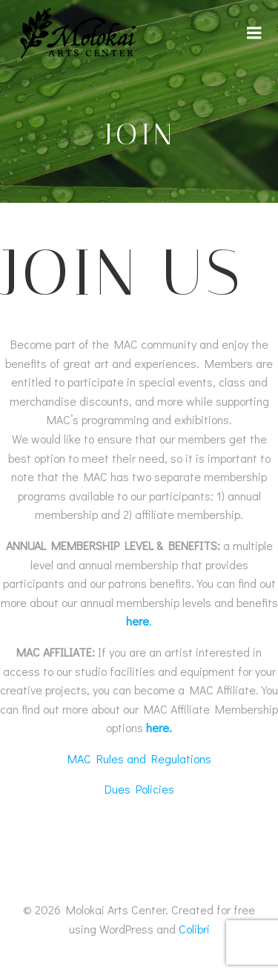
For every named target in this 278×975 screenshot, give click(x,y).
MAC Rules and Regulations (139, 758)
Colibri (194, 929)
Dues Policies (139, 789)
